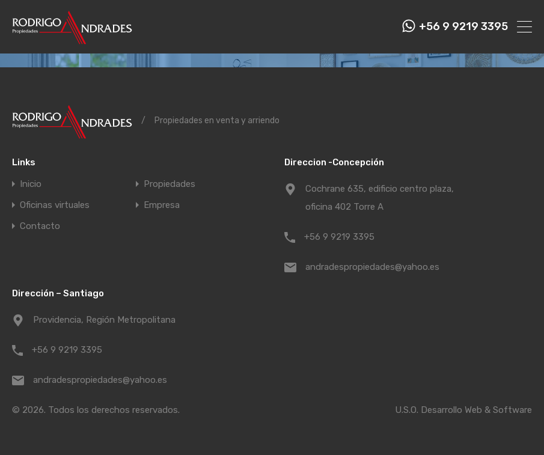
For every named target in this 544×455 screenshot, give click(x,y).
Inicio (30, 184)
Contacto (40, 226)
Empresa (162, 205)
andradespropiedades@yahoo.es (372, 266)
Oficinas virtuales (55, 205)
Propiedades (169, 184)
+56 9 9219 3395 (463, 26)
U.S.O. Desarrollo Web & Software (463, 410)
